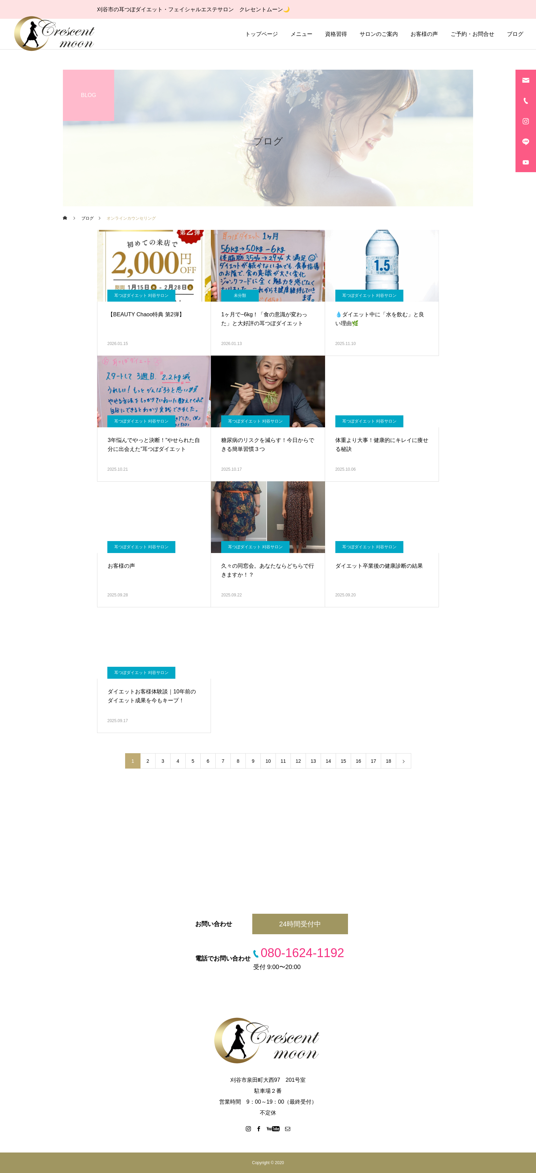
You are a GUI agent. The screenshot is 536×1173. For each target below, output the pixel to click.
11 (283, 761)
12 (298, 761)
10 (268, 761)
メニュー (301, 34)
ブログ (515, 34)
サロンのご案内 (379, 34)
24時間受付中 (300, 924)
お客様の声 (424, 34)
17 (373, 761)
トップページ (261, 34)
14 (328, 761)
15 (343, 761)
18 (388, 761)
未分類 (240, 295)
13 (313, 761)
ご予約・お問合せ (472, 34)
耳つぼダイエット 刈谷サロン (141, 295)
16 (358, 761)
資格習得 (336, 34)
